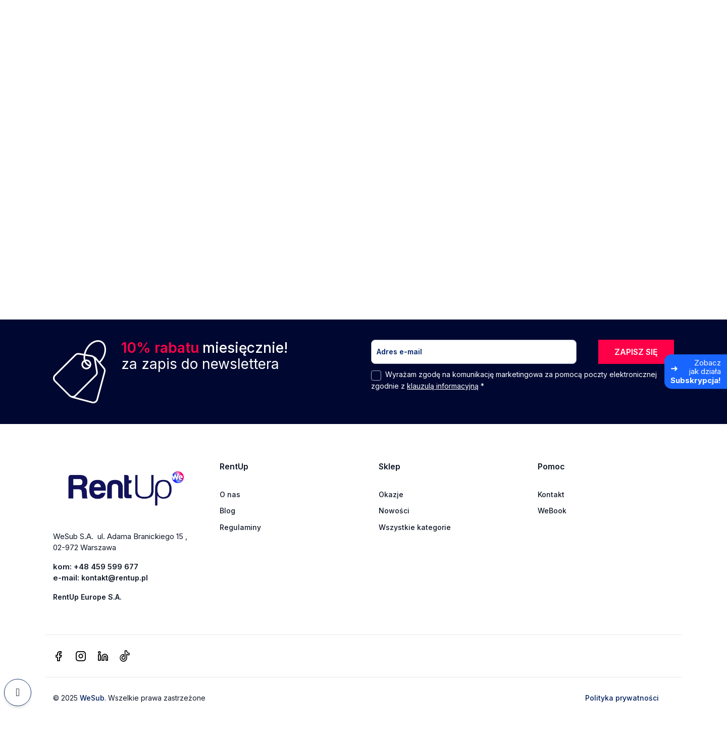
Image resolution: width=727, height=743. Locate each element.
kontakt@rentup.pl (114, 577)
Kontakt (551, 494)
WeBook (552, 510)
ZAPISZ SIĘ (636, 352)
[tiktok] (124, 656)
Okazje (391, 494)
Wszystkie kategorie (415, 527)
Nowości (394, 510)
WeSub (92, 698)
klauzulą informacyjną (443, 386)
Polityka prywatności (622, 698)
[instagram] (80, 656)
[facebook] (58, 656)
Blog (227, 510)
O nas (230, 494)
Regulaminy (240, 527)
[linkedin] (103, 656)
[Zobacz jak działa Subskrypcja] (695, 371)
